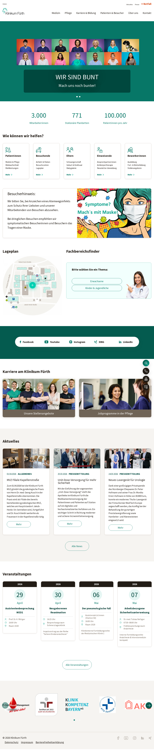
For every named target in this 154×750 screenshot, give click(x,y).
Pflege (68, 13)
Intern (5, 4)
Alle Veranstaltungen (77, 665)
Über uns (133, 13)
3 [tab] (79, 96)
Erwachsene (96, 281)
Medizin (56, 13)
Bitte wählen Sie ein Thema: (90, 269)
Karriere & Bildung (86, 13)
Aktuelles (129, 4)
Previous (5, 706)
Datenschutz (11, 743)
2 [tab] (77, 96)
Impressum (27, 743)
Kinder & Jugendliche (97, 288)
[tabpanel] (77, 61)
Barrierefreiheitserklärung (50, 743)
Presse (137, 4)
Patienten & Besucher (112, 13)
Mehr (19, 524)
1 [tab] (74, 96)
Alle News (77, 546)
